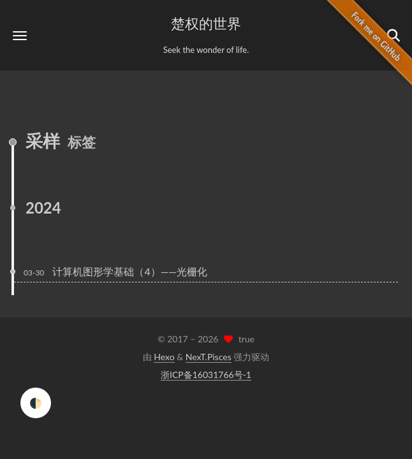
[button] (19, 35)
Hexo (164, 356)
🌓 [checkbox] (35, 403)
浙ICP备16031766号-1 (206, 374)
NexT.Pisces (209, 356)
